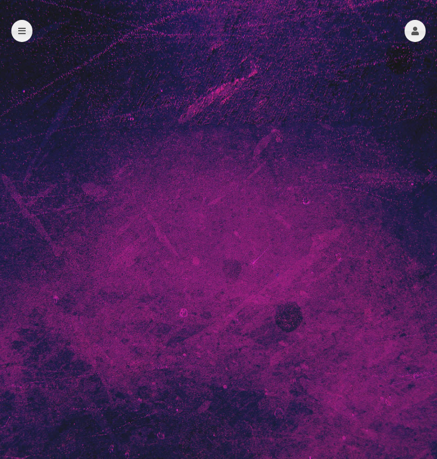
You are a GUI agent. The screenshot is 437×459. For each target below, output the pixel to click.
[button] (415, 31)
